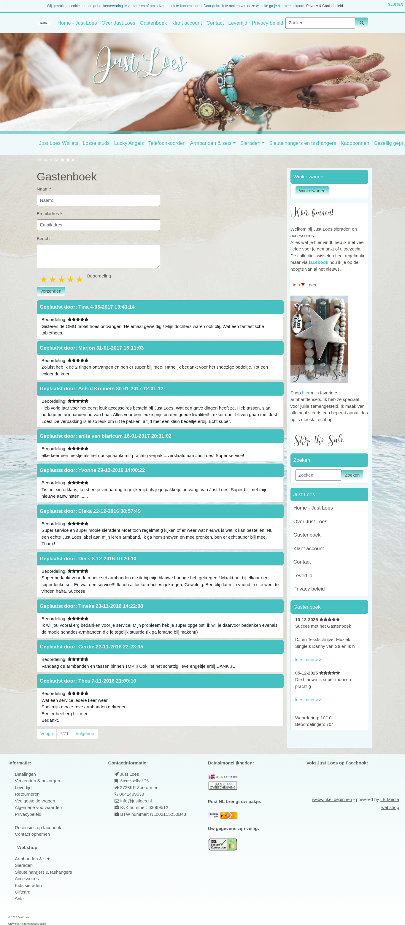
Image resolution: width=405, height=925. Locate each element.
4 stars (70, 279)
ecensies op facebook (39, 827)
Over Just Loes (118, 23)
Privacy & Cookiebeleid (324, 6)
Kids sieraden (28, 885)
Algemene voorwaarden (38, 807)
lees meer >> (308, 659)
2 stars (53, 279)
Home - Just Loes (77, 23)
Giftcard (23, 891)
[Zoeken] (320, 23)
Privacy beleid (267, 23)
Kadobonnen (355, 143)
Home (43, 159)
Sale (19, 898)
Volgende (85, 733)
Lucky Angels (129, 143)
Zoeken (352, 474)
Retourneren (27, 794)
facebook (318, 262)
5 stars (79, 279)
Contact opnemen (32, 834)
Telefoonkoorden (167, 143)
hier (305, 392)
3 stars (62, 279)
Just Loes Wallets (58, 143)
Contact (215, 23)
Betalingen (25, 774)
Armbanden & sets (210, 143)
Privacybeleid (28, 814)
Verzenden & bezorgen (37, 780)
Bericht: (44, 238)
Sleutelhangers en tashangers (302, 143)
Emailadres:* (49, 213)
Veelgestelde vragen (35, 800)
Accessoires (27, 878)
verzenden (51, 290)
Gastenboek (153, 23)
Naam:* (44, 188)
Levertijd (237, 23)
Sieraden (250, 143)
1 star (44, 279)
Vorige (46, 733)
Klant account (186, 23)
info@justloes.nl (135, 800)
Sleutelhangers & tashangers (43, 872)
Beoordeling (99, 275)
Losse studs (96, 143)
